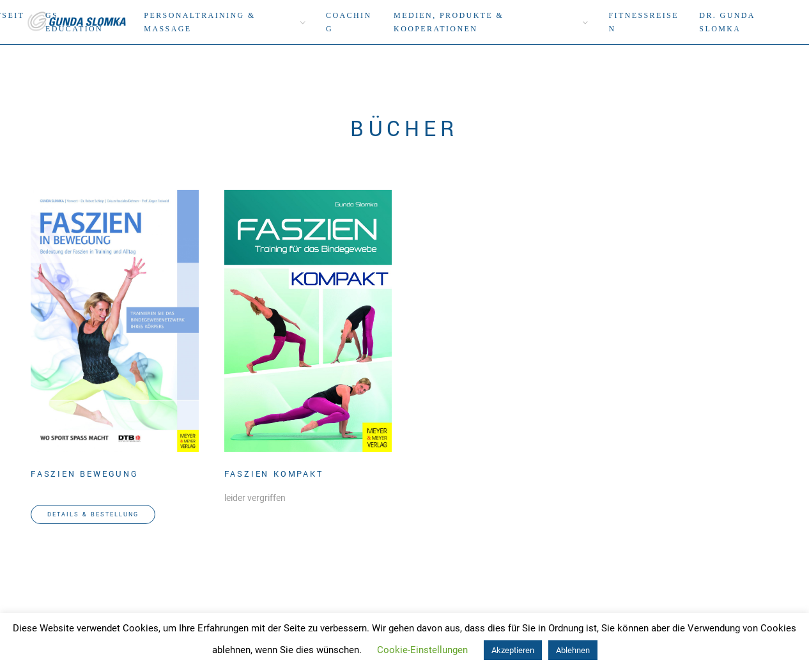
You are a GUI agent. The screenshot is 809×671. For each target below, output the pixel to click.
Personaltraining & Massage (199, 22)
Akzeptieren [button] (512, 650)
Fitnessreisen (643, 22)
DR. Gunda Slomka (727, 22)
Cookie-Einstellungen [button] (422, 650)
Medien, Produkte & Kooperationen (449, 22)
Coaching (348, 22)
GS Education (74, 22)
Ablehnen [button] (573, 650)
